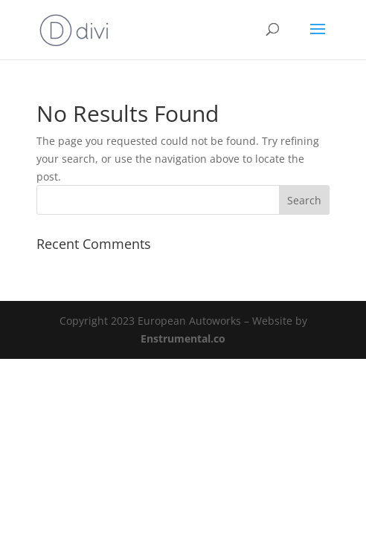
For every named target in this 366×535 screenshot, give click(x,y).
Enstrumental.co (183, 338)
